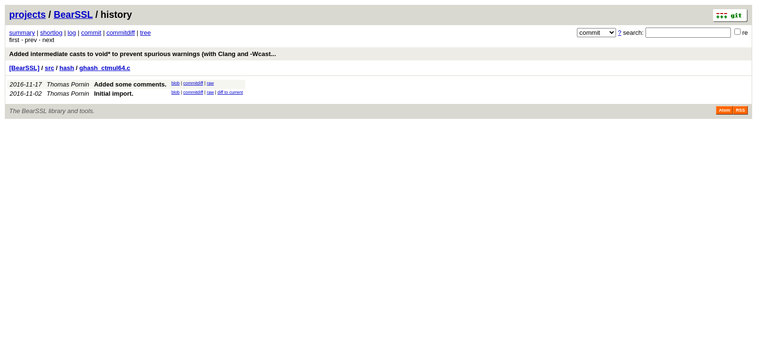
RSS (740, 110)
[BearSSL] (24, 68)
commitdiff (120, 32)
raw (210, 83)
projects (27, 14)
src (50, 68)
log (72, 32)
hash (66, 68)
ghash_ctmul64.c (104, 68)
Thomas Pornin (68, 84)
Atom (724, 110)
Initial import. (114, 93)
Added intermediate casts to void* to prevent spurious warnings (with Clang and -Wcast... (142, 54)
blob (175, 83)
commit (91, 32)
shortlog (51, 32)
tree (145, 32)
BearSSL (73, 14)
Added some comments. (130, 84)
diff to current (230, 92)
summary (22, 32)
